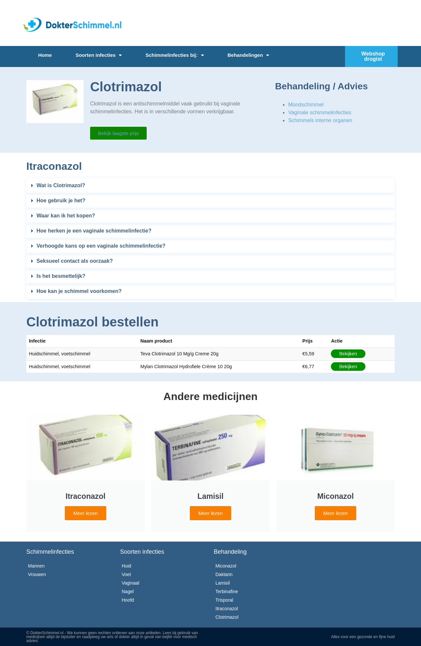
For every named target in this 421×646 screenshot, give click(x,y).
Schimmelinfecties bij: (174, 55)
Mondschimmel (306, 104)
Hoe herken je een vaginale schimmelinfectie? (94, 231)
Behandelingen (248, 55)
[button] (210, 185)
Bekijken (348, 353)
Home (45, 55)
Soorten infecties (99, 55)
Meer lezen (85, 513)
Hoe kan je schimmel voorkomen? (79, 291)
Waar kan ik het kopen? (66, 215)
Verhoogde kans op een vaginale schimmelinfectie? (101, 246)
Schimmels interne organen (320, 120)
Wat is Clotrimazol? (61, 185)
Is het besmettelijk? (61, 276)
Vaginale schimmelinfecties (319, 112)
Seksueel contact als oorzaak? (75, 261)
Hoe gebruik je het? (61, 200)
